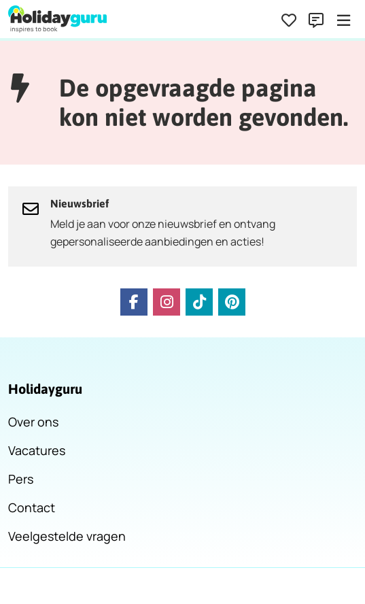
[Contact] (316, 20)
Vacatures (36, 450)
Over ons (33, 422)
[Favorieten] (288, 20)
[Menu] (343, 20)
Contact (31, 507)
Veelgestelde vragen (67, 536)
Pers (20, 479)
